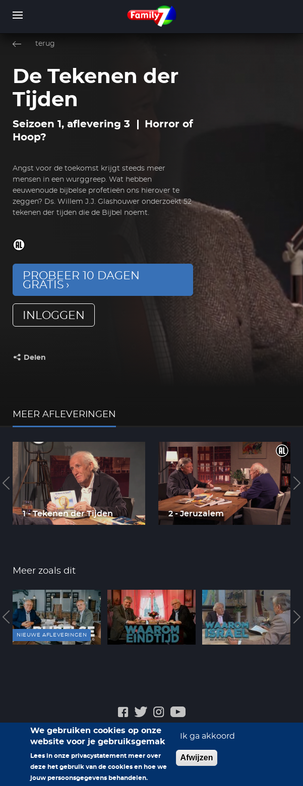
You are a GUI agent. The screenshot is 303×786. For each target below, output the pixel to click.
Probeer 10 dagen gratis (81, 280)
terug (45, 43)
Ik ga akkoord (207, 741)
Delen (35, 357)
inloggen (54, 315)
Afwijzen (196, 762)
